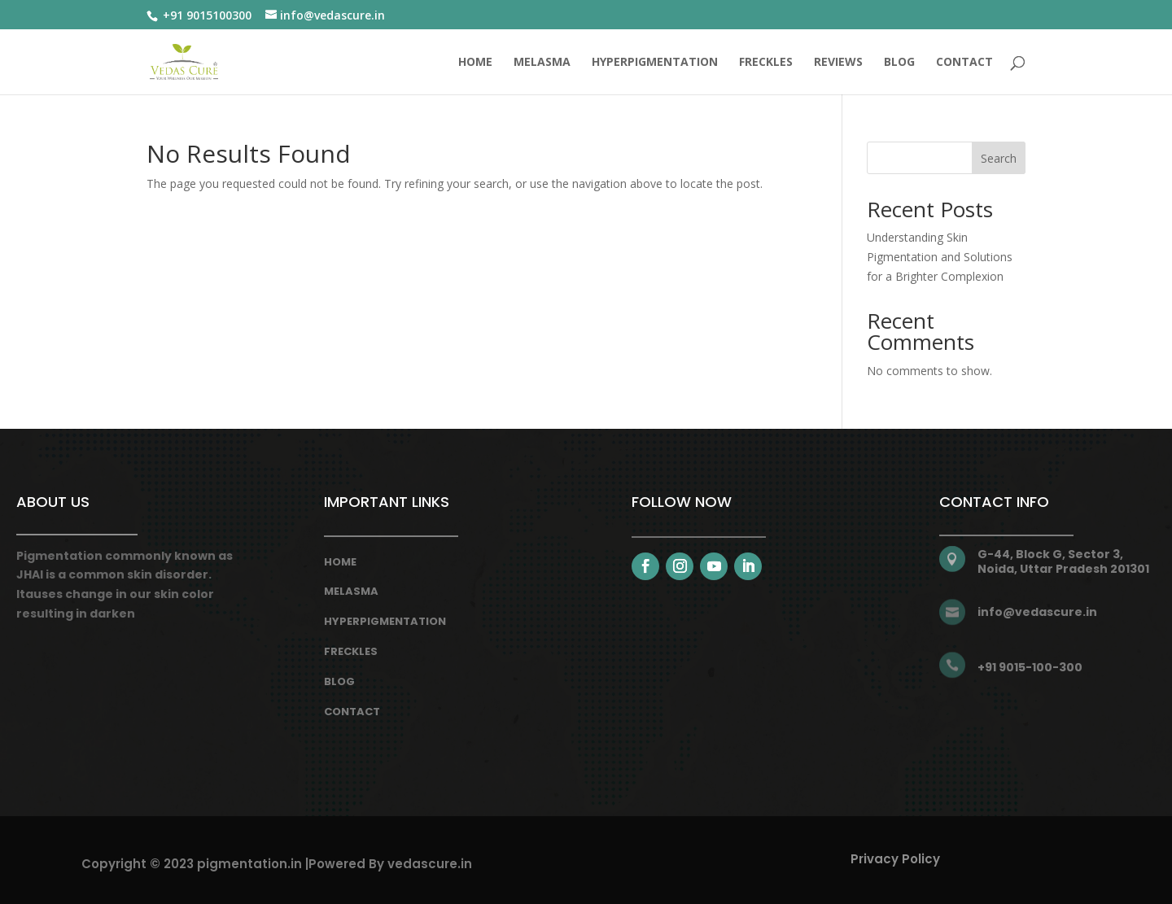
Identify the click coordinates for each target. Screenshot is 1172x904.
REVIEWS (838, 62)
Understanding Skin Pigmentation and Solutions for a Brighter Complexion (939, 256)
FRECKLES (766, 62)
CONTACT (964, 62)
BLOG (899, 62)
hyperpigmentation (385, 621)
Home (475, 62)
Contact (352, 711)
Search (999, 158)
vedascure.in (429, 863)
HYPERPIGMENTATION (655, 62)
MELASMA (542, 62)
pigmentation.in (249, 863)
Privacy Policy (895, 858)
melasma (351, 591)
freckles (351, 651)
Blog (339, 681)
